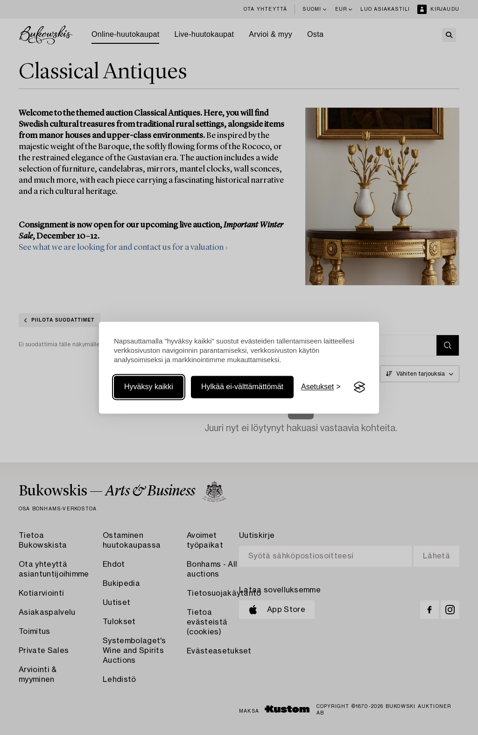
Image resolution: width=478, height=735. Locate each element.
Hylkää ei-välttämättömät (242, 387)
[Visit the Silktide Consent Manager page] (359, 387)
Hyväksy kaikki (148, 387)
